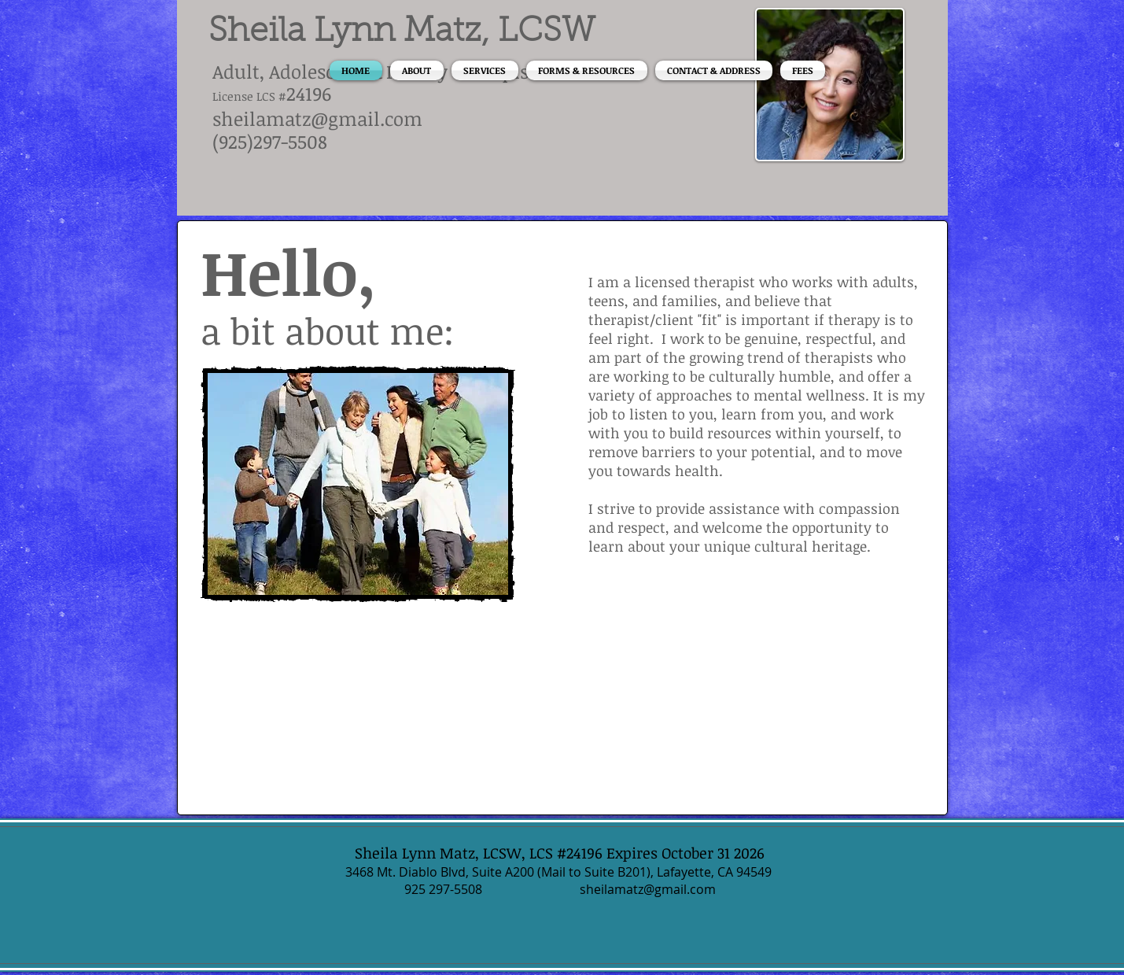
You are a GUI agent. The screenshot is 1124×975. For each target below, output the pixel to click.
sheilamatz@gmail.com (317, 118)
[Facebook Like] (299, 654)
